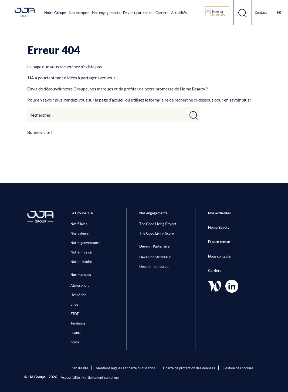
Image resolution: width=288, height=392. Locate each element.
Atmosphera (80, 285)
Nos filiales (78, 224)
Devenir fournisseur (154, 266)
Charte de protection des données (189, 368)
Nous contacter (220, 256)
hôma (74, 342)
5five (74, 304)
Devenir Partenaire (154, 246)
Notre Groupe (55, 13)
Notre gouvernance (85, 243)
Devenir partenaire (138, 13)
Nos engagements (106, 13)
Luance (76, 332)
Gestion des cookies (238, 368)
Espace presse (219, 241)
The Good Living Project (157, 224)
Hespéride (78, 295)
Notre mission (81, 252)
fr (279, 12)
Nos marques (79, 13)
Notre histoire (81, 261)
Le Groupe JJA (81, 213)
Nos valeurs (79, 233)
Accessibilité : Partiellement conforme (90, 377)
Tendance (77, 323)
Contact (261, 12)
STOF (74, 314)
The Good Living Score (156, 233)
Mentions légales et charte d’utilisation (125, 368)
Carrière (161, 13)
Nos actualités (219, 213)
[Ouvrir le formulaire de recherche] (242, 12)
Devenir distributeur (155, 257)
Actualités (179, 13)
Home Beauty (218, 227)
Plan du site (79, 368)
